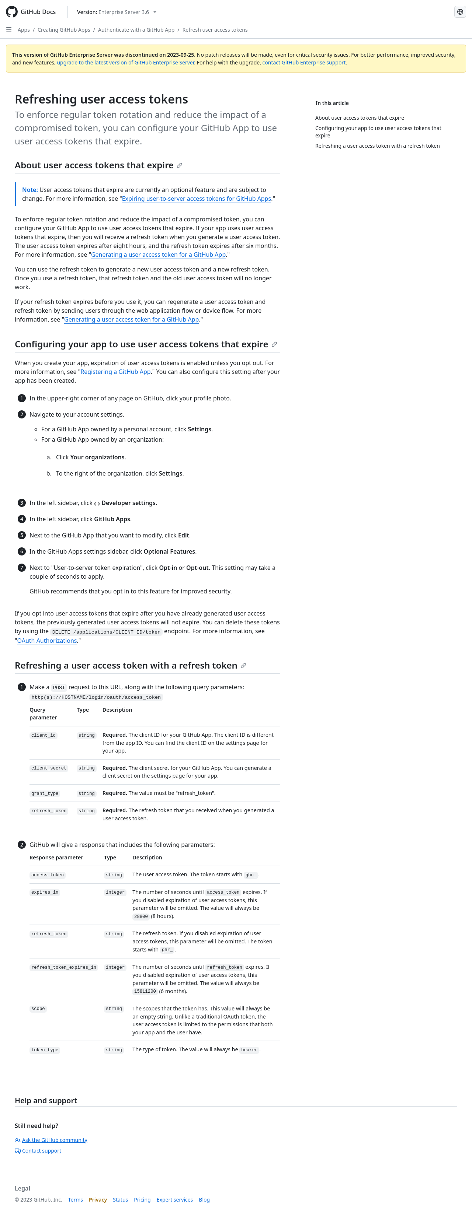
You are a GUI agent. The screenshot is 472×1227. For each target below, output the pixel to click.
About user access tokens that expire (99, 165)
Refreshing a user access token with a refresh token (130, 665)
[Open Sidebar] (9, 29)
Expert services (175, 1199)
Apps (24, 29)
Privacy (98, 1199)
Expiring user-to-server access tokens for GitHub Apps (196, 198)
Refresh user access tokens (215, 29)
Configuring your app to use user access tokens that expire (146, 344)
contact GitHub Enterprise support (304, 62)
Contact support (38, 1150)
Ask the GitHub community (51, 1139)
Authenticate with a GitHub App (136, 29)
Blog (204, 1199)
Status (120, 1199)
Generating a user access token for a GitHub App (158, 254)
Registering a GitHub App (115, 372)
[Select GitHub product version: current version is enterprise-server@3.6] (117, 12)
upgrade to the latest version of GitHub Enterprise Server (125, 62)
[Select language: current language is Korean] (460, 12)
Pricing (142, 1199)
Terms (75, 1199)
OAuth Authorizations (47, 641)
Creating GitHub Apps (64, 29)
